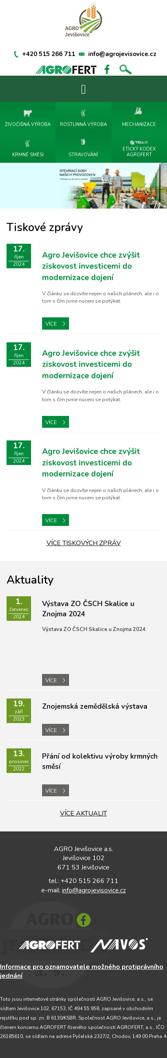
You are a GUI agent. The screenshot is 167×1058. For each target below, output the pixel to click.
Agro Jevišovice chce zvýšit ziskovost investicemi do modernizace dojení (91, 266)
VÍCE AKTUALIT (83, 813)
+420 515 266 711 (48, 54)
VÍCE (55, 324)
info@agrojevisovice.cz (122, 54)
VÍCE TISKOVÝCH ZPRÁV (84, 543)
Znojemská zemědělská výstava (94, 706)
